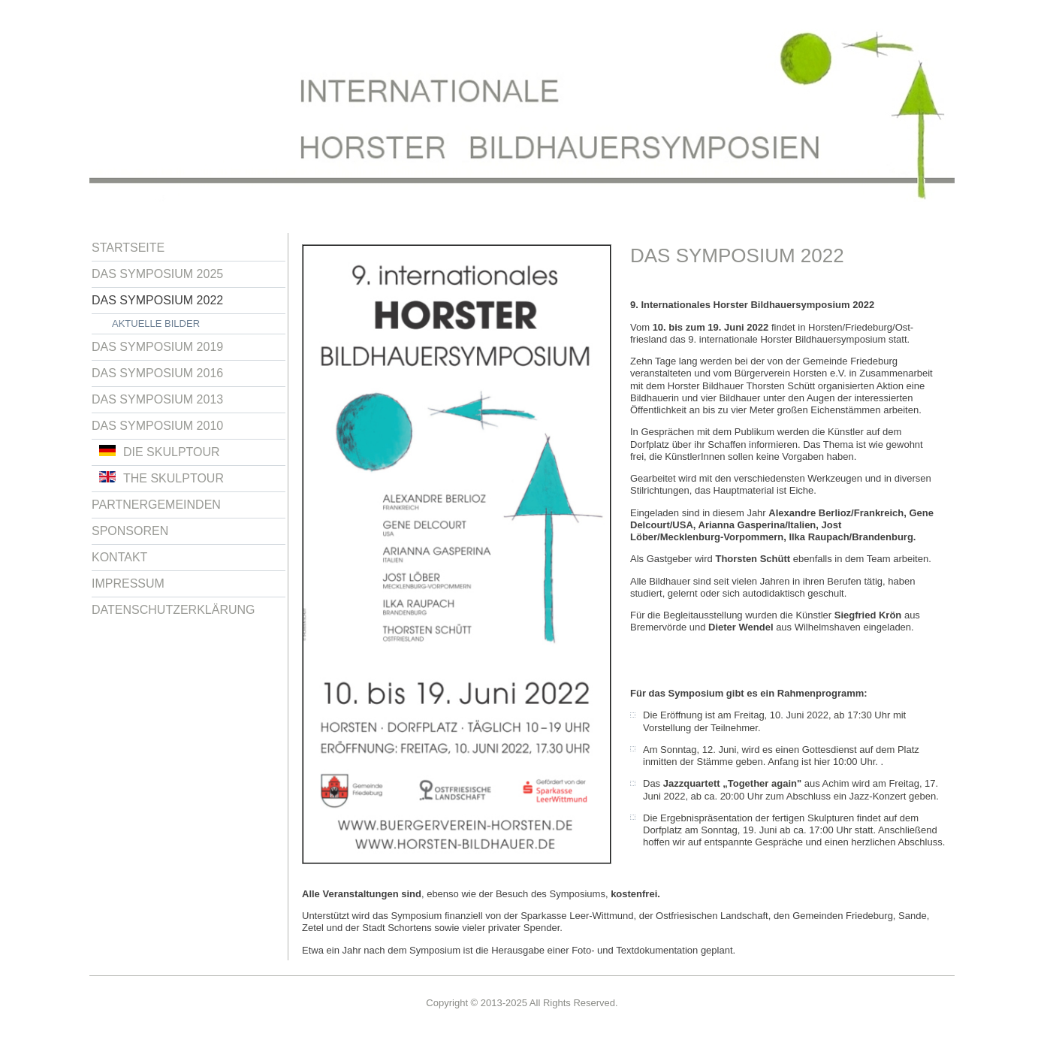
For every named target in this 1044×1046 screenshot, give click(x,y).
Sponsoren (130, 531)
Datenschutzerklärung (173, 609)
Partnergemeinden (156, 504)
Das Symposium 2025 (157, 274)
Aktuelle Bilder (156, 323)
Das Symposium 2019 (157, 346)
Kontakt (119, 557)
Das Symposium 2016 (157, 373)
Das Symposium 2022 (157, 300)
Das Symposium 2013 (157, 399)
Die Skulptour (159, 451)
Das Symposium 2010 (157, 425)
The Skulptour (161, 478)
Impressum (128, 583)
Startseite (128, 247)
